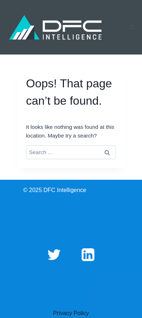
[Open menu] (131, 27)
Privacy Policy (71, 313)
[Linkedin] (88, 254)
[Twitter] (54, 254)
